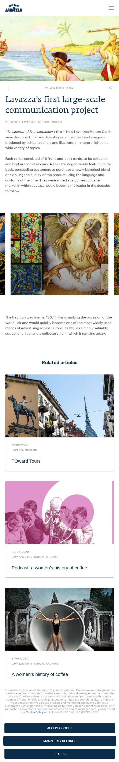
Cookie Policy (35, 712)
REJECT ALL (60, 753)
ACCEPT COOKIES (59, 728)
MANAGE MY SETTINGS (59, 741)
